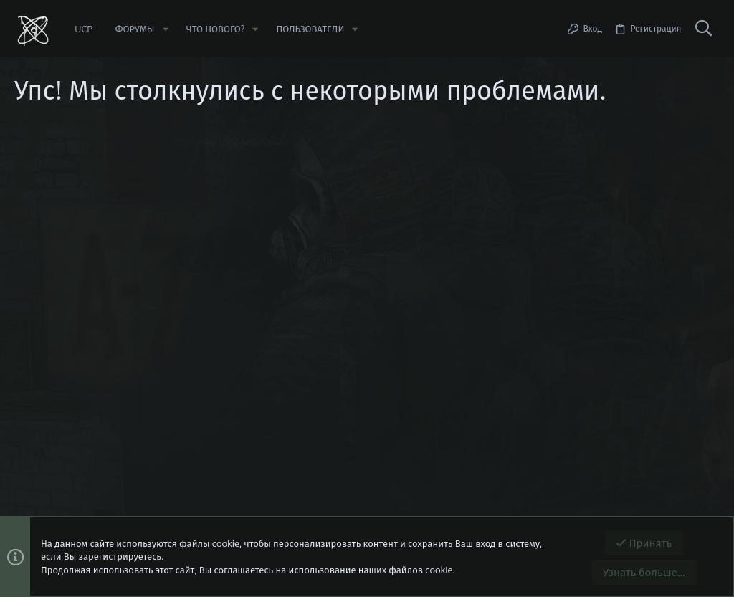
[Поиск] (703, 28)
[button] (165, 29)
